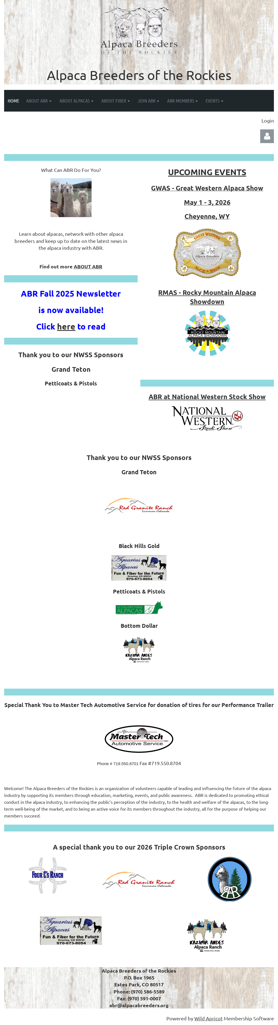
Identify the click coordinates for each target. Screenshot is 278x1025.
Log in (267, 136)
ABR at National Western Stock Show (207, 396)
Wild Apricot (208, 1018)
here (66, 326)
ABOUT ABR (88, 266)
